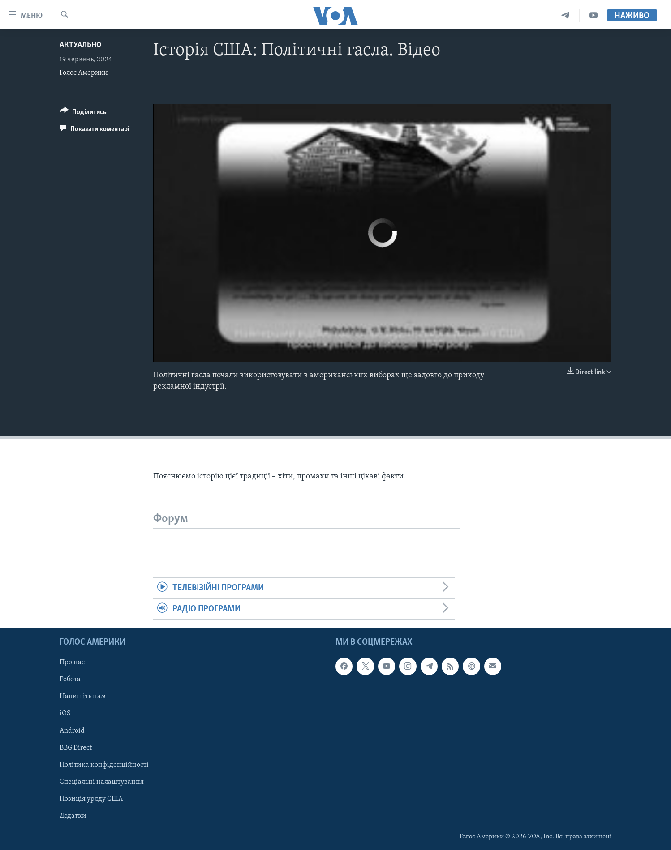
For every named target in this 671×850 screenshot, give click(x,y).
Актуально (81, 45)
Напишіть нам (83, 697)
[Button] (83, 113)
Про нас (72, 662)
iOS (65, 714)
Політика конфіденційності (104, 765)
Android (72, 731)
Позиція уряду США (91, 799)
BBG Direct (76, 748)
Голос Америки (84, 73)
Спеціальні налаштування (102, 782)
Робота (70, 679)
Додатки (73, 816)
